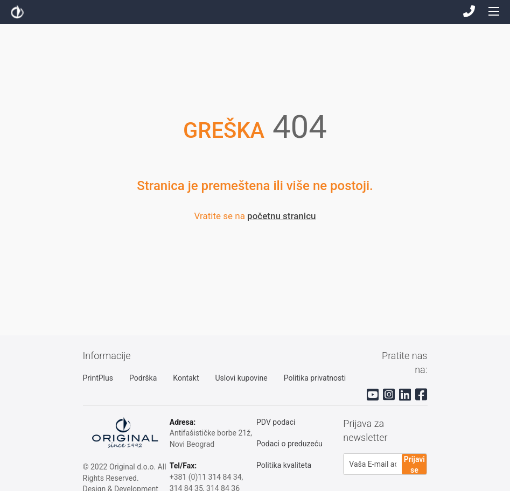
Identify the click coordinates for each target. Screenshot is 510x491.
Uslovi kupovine (241, 378)
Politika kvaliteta (283, 465)
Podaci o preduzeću (289, 443)
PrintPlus (98, 378)
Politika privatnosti (315, 378)
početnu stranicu (281, 216)
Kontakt (186, 378)
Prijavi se (414, 464)
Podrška (143, 378)
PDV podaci (275, 422)
